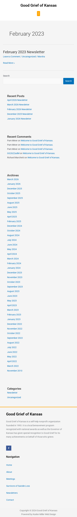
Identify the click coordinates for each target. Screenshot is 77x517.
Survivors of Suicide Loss (18, 486)
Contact (10, 500)
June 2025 (12, 207)
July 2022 (11, 347)
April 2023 (12, 305)
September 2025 (15, 198)
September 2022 (15, 338)
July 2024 (11, 240)
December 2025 (14, 188)
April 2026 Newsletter (17, 100)
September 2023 (15, 286)
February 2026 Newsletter (19, 109)
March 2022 (13, 366)
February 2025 (14, 221)
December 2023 (14, 272)
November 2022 (14, 328)
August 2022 (13, 342)
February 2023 (14, 314)
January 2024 (13, 268)
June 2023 (12, 296)
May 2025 (12, 212)
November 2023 (14, 277)
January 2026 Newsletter (19, 119)
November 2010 (14, 370)
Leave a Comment (11, 56)
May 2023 (12, 300)
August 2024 (13, 235)
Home (9, 465)
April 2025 (12, 216)
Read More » (9, 62)
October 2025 (13, 193)
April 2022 (12, 361)
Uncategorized (29, 56)
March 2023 (13, 310)
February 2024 (14, 263)
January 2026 (13, 184)
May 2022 (12, 356)
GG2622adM (13, 153)
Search (6, 76)
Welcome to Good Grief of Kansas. (37, 140)
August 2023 (13, 291)
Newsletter (12, 392)
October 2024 (13, 230)
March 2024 (13, 258)
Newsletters (12, 493)
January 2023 (13, 319)
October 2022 (13, 333)
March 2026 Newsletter (18, 104)
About (9, 472)
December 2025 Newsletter (20, 114)
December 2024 (14, 226)
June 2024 (12, 244)
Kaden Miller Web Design (44, 514)
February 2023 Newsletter (24, 52)
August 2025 (13, 202)
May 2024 (12, 249)
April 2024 (12, 254)
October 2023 (13, 282)
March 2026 (13, 179)
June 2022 (12, 352)
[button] (38, 13)
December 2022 (14, 324)
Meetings (10, 479)
